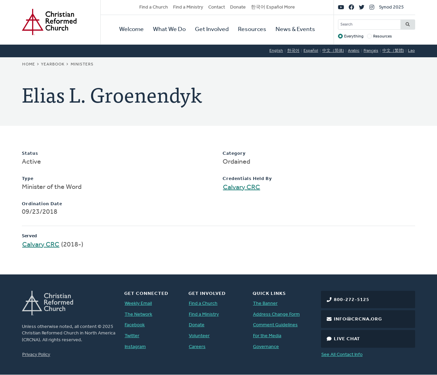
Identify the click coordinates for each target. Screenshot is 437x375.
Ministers (82, 64)
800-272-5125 (351, 299)
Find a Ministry (188, 7)
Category (234, 153)
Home (28, 64)
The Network (138, 314)
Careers (197, 346)
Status (30, 153)
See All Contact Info (342, 354)
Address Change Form (276, 314)
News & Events (295, 29)
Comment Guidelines (275, 325)
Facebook (135, 325)
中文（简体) (333, 51)
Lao (411, 51)
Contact (216, 7)
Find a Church (153, 7)
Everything (354, 36)
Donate (238, 7)
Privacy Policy (36, 354)
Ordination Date (42, 204)
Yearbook (53, 64)
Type (27, 178)
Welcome (131, 29)
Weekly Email (138, 303)
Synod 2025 (391, 7)
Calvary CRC (241, 187)
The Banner (265, 303)
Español (311, 51)
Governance (266, 346)
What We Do (169, 29)
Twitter (132, 336)
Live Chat (347, 339)
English (276, 51)
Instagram (135, 346)
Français (371, 51)
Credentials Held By (247, 178)
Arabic (354, 51)
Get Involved (212, 29)
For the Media (267, 336)
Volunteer (199, 336)
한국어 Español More (273, 7)
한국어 (293, 51)
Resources (252, 29)
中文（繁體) (393, 51)
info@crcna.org (358, 319)
